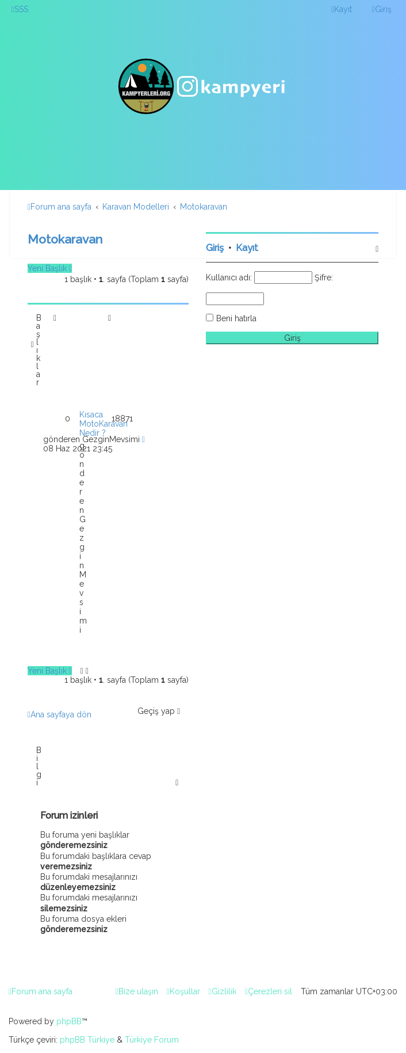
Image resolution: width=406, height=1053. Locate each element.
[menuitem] (20, 9)
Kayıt (247, 247)
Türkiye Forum (152, 1039)
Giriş (215, 247)
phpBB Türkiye (87, 1039)
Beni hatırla (236, 318)
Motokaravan (65, 239)
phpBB (69, 1021)
